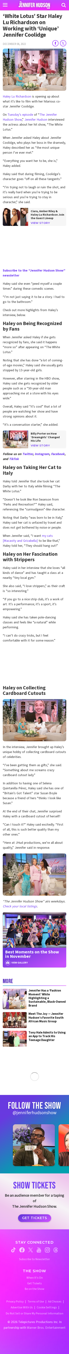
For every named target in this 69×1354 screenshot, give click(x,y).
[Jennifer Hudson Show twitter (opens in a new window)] (30, 1250)
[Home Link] (34, 5)
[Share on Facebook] (55, 43)
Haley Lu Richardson (17, 96)
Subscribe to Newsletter (34, 1259)
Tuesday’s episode (20, 114)
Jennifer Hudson (35, 119)
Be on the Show (34, 1289)
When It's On (34, 1278)
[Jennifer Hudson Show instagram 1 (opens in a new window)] (34, 1145)
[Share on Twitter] (63, 43)
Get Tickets (34, 1218)
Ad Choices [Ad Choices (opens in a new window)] (54, 1302)
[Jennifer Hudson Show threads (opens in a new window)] (56, 1249)
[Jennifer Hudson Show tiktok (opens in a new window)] (13, 1249)
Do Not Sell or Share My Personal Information (34, 1313)
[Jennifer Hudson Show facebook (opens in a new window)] (22, 1250)
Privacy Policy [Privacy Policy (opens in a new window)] (15, 1302)
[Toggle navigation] (5, 5)
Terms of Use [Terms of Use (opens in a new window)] (36, 1302)
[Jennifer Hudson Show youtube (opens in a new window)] (39, 1249)
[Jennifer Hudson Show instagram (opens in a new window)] (47, 1249)
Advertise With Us (22, 1307)
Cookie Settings (47, 1307)
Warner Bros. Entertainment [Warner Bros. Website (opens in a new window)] (46, 1327)
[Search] (63, 5)
